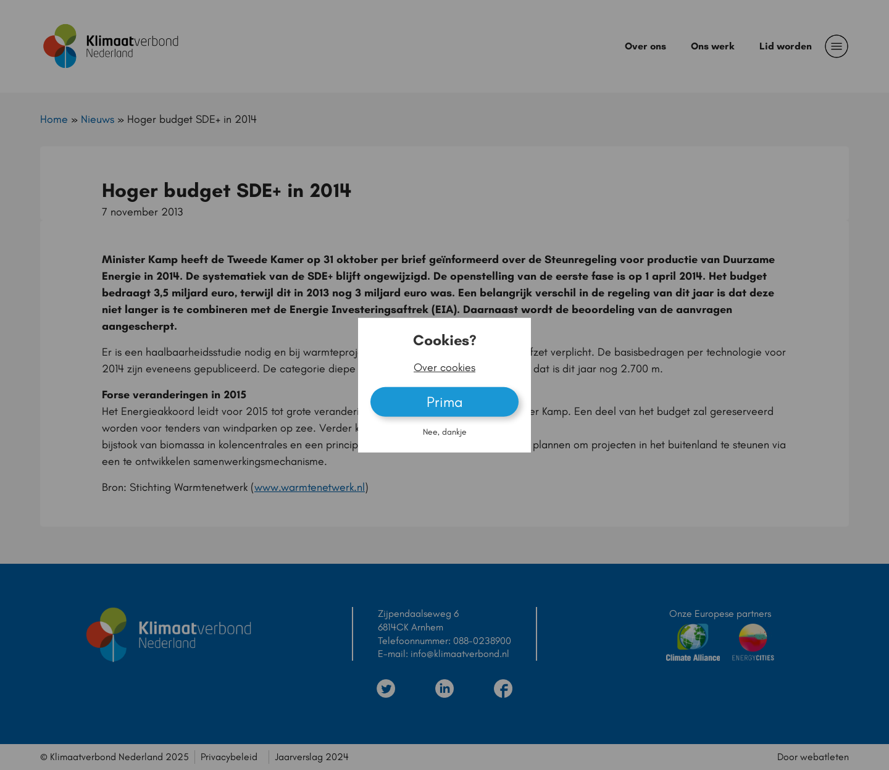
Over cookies (444, 367)
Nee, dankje (445, 431)
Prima (445, 402)
